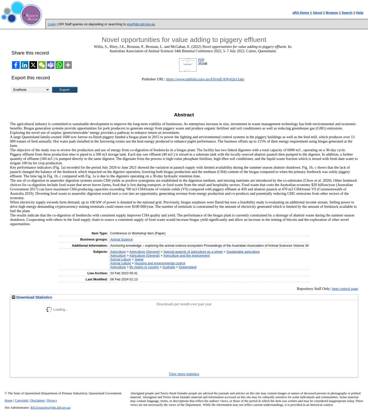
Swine (139, 259)
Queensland (188, 267)
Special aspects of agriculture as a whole (193, 252)
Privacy (52, 400)
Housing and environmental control (160, 263)
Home (9, 400)
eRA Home (300, 13)
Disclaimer (37, 400)
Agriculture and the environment (186, 255)
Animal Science (121, 239)
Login (52, 24)
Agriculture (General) (144, 252)
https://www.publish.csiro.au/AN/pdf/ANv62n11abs (205, 79)
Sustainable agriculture (243, 252)
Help (359, 13)
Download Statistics (32, 297)
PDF (201, 60)
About (318, 13)
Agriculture (118, 252)
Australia (168, 267)
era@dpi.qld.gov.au (141, 24)
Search (346, 13)
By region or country (144, 267)
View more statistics (184, 374)
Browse (332, 13)
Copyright (21, 400)
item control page (345, 289)
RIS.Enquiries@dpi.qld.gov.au (50, 407)
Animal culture (120, 259)
